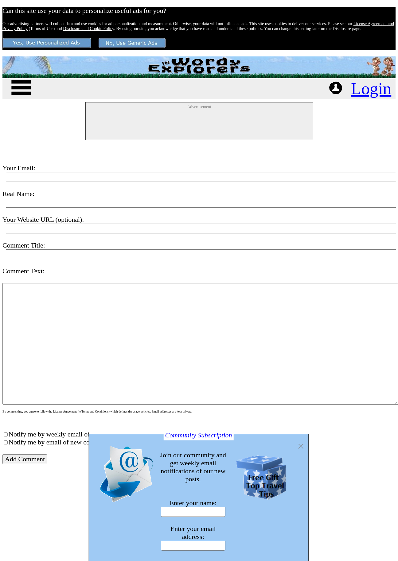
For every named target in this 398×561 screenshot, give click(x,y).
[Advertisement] (199, 124)
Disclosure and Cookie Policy (88, 28)
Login (371, 88)
